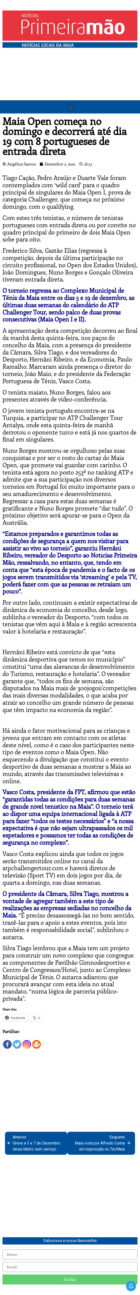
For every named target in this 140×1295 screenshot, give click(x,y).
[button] (70, 107)
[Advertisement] (70, 88)
